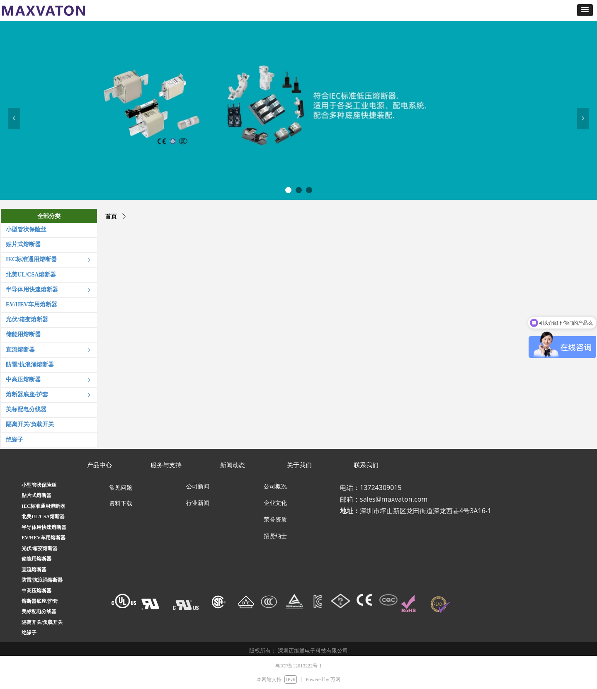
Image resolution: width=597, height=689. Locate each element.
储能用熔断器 (36, 559)
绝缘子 (29, 633)
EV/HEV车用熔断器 (44, 538)
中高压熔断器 (36, 591)
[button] (585, 10)
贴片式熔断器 (36, 495)
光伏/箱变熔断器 (40, 548)
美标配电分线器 (39, 611)
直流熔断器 (34, 570)
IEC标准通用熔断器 (43, 506)
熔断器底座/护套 (40, 601)
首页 (111, 216)
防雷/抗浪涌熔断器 (42, 580)
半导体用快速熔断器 (44, 527)
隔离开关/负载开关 (42, 622)
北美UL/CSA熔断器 (43, 516)
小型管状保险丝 (39, 485)
